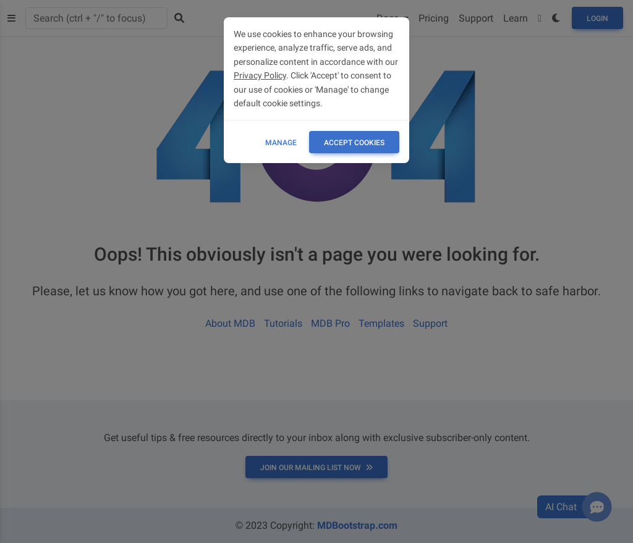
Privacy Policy (260, 75)
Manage (281, 142)
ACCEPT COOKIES (354, 142)
